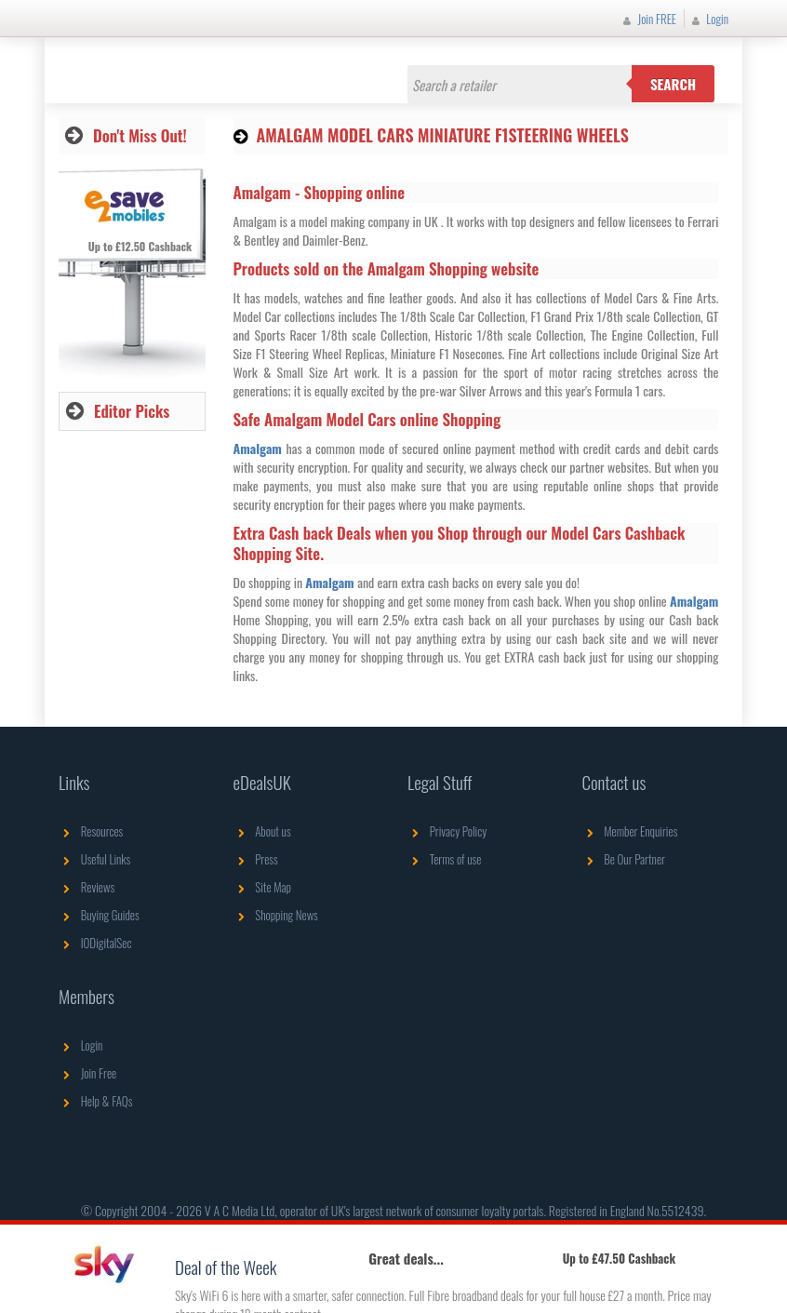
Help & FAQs (95, 1101)
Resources (91, 831)
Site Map (262, 887)
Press (255, 859)
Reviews (86, 887)
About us (262, 831)
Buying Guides (99, 914)
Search (673, 84)
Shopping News (275, 914)
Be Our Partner (623, 859)
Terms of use (444, 859)
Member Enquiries (630, 831)
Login (707, 18)
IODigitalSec (95, 942)
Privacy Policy (447, 831)
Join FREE (647, 18)
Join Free (87, 1073)
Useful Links (94, 859)
